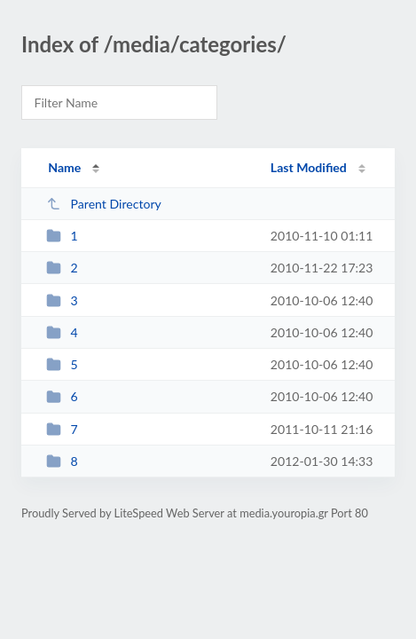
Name (64, 167)
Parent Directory (103, 203)
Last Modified (309, 167)
